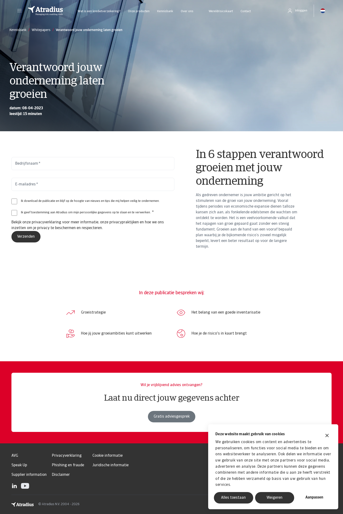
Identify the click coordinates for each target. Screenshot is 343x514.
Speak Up (19, 465)
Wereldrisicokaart (221, 11)
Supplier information (29, 475)
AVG (14, 456)
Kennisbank (165, 11)
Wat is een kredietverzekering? (99, 11)
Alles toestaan (233, 498)
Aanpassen (314, 497)
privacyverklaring (46, 222)
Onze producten (139, 11)
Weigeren (274, 498)
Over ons (187, 11)
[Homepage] (45, 11)
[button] (19, 10)
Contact (246, 11)
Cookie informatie (107, 456)
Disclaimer (61, 475)
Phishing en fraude (68, 465)
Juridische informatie (110, 465)
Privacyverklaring (67, 456)
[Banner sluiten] (327, 436)
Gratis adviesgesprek (172, 417)
